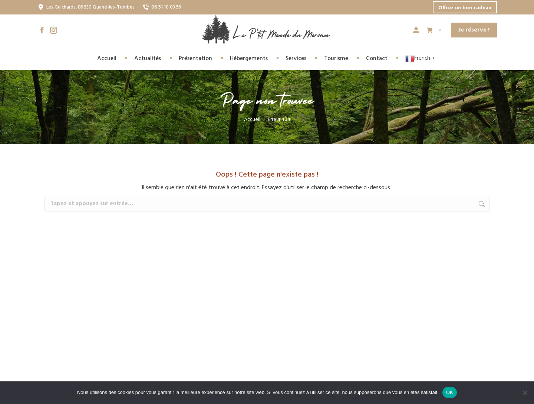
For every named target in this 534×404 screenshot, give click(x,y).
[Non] (524, 392)
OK (449, 392)
